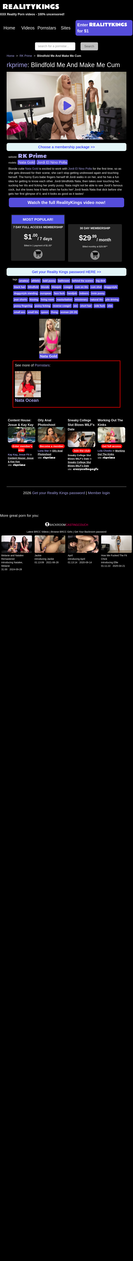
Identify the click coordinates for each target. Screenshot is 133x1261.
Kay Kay (12, 454)
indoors (83, 293)
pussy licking (42, 305)
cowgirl (68, 287)
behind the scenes (82, 280)
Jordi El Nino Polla (52, 162)
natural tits (96, 299)
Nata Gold (26, 162)
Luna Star (43, 450)
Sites (65, 27)
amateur (24, 280)
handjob (72, 293)
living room (47, 299)
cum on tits (81, 287)
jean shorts (20, 299)
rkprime (17, 64)
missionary (81, 299)
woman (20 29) (69, 312)
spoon (44, 312)
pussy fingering (23, 305)
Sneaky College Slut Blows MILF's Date (81, 425)
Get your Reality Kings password (58, 493)
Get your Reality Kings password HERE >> (66, 272)
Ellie (116, 562)
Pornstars (46, 27)
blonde (45, 287)
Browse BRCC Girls (61, 531)
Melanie (5, 565)
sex (76, 305)
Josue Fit (24, 454)
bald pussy (49, 280)
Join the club (81, 450)
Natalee (18, 562)
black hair (19, 287)
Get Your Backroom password (90, 531)
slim (110, 305)
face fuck (59, 293)
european (45, 293)
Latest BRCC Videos (38, 531)
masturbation (64, 299)
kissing (34, 299)
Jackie (38, 555)
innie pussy (98, 293)
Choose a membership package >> (66, 147)
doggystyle (110, 287)
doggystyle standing (26, 293)
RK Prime (26, 55)
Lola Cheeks (105, 450)
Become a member (52, 446)
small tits (33, 312)
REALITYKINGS (31, 7)
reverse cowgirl (62, 305)
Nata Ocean (27, 400)
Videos (28, 27)
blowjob (56, 287)
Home (9, 27)
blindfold (33, 287)
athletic (36, 280)
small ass (19, 312)
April (70, 555)
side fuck (99, 305)
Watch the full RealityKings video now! (66, 202)
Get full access (111, 446)
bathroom (63, 280)
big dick (100, 280)
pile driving (112, 299)
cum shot (96, 287)
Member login (99, 493)
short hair (86, 305)
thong (54, 312)
